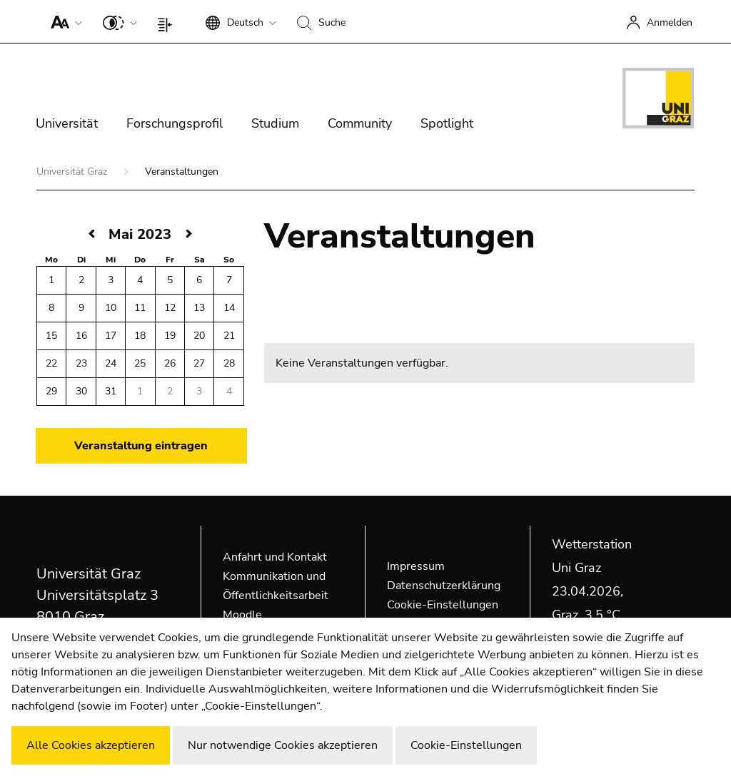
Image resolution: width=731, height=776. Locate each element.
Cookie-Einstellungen (442, 605)
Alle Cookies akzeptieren (90, 745)
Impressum (416, 566)
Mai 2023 (140, 234)
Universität (67, 123)
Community (360, 123)
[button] (63, 21)
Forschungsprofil (174, 123)
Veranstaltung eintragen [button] (141, 446)
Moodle (242, 615)
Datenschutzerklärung (443, 585)
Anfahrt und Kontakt (275, 557)
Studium (275, 123)
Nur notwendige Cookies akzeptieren (283, 745)
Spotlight (446, 123)
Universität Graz (73, 171)
